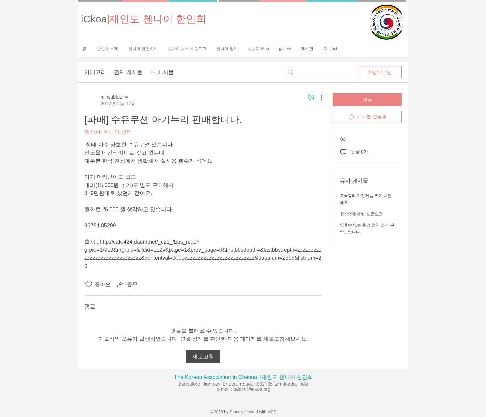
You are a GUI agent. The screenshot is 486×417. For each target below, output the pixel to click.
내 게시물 (162, 72)
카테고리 (95, 72)
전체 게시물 (128, 72)
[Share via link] (127, 284)
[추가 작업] (318, 97)
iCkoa (143, 18)
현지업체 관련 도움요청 (361, 214)
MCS (271, 412)
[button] (143, 49)
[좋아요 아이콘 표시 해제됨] (88, 284)
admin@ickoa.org (252, 389)
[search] (316, 72)
